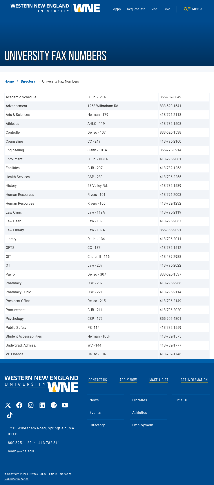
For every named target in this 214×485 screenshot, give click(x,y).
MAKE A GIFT (158, 379)
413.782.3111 (50, 443)
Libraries (139, 400)
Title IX (181, 400)
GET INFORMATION (194, 379)
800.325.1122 (20, 443)
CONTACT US (98, 379)
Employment (143, 425)
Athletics (139, 412)
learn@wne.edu (21, 451)
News (94, 400)
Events (95, 412)
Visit (154, 9)
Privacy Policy (38, 474)
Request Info (136, 9)
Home (9, 81)
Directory (28, 81)
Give (167, 9)
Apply (117, 9)
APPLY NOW (128, 379)
